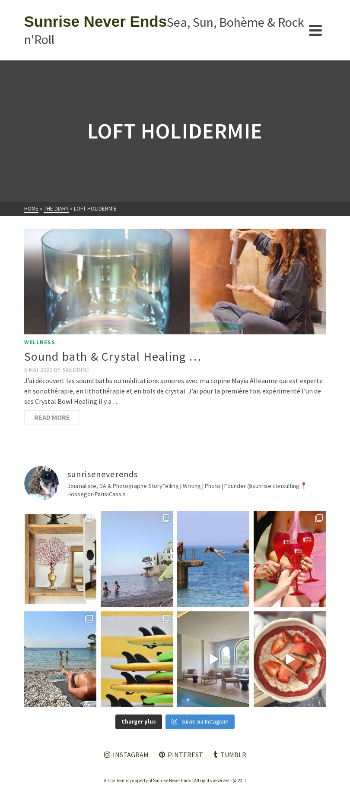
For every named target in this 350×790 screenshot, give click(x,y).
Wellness (39, 342)
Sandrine (76, 370)
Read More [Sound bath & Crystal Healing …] (52, 417)
